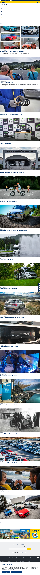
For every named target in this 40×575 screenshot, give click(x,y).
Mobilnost (15, 560)
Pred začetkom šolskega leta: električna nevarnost (9, 201)
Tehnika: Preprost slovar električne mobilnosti (8, 404)
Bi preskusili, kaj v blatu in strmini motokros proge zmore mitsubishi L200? (13, 230)
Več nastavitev (25, 572)
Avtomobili (22, 560)
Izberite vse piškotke (6, 572)
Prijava (29, 549)
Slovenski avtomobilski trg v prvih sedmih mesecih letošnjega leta (12, 172)
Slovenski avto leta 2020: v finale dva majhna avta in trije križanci (12, 51)
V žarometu (2, 560)
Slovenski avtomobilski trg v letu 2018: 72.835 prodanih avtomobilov (12, 462)
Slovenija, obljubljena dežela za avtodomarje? (8, 288)
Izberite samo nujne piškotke (16, 572)
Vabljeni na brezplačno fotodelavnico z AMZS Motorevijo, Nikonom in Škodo (13, 317)
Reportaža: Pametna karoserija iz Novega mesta (8, 375)
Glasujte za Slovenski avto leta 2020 (6, 143)
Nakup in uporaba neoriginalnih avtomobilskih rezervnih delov (11, 114)
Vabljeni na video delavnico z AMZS (6, 82)
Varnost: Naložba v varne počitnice (6, 259)
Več (0, 406)
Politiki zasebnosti (24, 552)
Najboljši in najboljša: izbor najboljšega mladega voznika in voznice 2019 (13, 491)
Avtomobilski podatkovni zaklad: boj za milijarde (9, 346)
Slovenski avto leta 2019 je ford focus (7, 520)
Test (8, 560)
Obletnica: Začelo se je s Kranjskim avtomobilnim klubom (10, 433)
